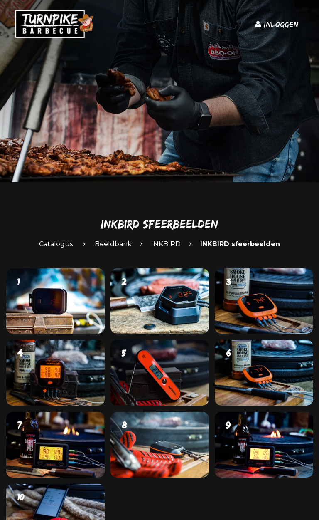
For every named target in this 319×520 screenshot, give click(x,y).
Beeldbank (113, 244)
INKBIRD (166, 244)
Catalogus (56, 244)
